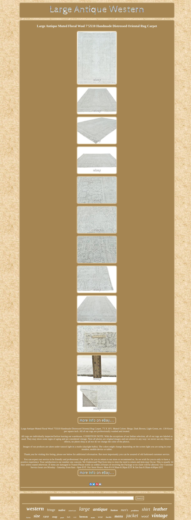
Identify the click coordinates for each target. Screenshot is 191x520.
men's (124, 510)
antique (100, 509)
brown (83, 516)
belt (68, 517)
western (35, 509)
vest (74, 517)
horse (28, 517)
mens (119, 516)
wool (145, 516)
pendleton (135, 510)
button (114, 510)
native (61, 510)
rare (46, 516)
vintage (160, 515)
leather (160, 509)
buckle (108, 517)
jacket (132, 515)
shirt (146, 509)
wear (100, 517)
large (84, 509)
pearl (62, 517)
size (37, 516)
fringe (51, 510)
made (93, 517)
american (72, 510)
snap (54, 516)
